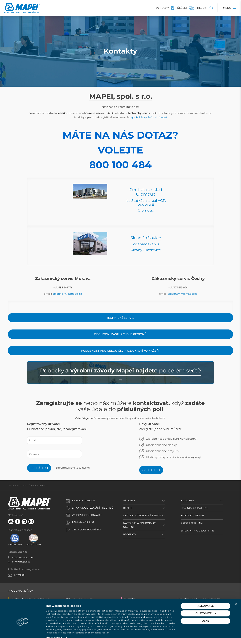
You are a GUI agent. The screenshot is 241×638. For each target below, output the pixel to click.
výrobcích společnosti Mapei (149, 117)
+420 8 (16, 557)
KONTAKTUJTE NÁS (193, 515)
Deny (205, 614)
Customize (205, 606)
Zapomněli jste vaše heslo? (73, 467)
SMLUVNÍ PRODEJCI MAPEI (197, 530)
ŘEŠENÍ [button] (127, 508)
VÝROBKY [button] (129, 500)
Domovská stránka (17, 485)
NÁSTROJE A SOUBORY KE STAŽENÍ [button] (139, 525)
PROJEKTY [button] (129, 534)
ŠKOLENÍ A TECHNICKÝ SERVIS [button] (142, 515)
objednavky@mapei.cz (67, 293)
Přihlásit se (39, 468)
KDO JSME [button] (187, 500)
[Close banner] (235, 597)
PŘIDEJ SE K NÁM (192, 523)
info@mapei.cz (21, 561)
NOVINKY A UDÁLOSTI (194, 508)
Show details (54, 631)
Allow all (206, 599)
